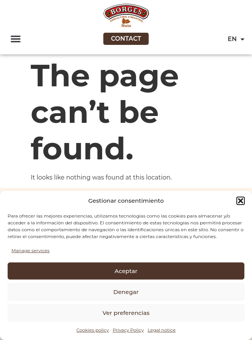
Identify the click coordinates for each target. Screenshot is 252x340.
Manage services (30, 250)
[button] (240, 201)
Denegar (125, 292)
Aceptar (126, 271)
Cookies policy (92, 330)
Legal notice (162, 330)
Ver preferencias (126, 312)
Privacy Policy (128, 330)
